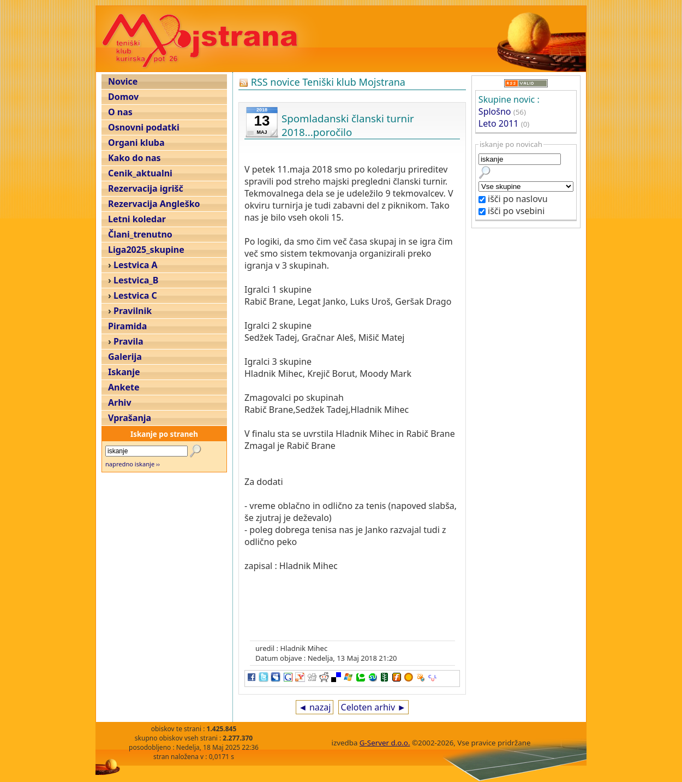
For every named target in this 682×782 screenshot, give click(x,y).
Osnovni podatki (144, 127)
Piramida (127, 326)
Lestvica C (135, 295)
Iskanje (124, 372)
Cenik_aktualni (140, 173)
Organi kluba (136, 143)
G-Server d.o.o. (385, 743)
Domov (123, 97)
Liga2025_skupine (146, 250)
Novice (122, 81)
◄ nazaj (314, 707)
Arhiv (119, 402)
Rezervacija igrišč (145, 188)
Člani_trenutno (140, 234)
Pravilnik (132, 311)
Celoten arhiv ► (373, 707)
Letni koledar (137, 219)
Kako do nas (134, 158)
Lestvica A (135, 265)
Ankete (123, 387)
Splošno (494, 111)
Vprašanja (129, 418)
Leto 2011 (498, 123)
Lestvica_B (135, 280)
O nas (120, 112)
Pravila (128, 341)
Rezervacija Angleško (154, 204)
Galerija (125, 357)
